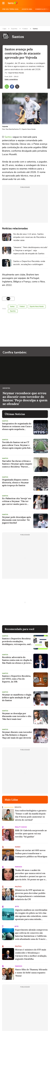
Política (18, 887)
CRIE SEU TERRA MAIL (10, 9)
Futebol (25, 29)
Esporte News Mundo (37, 307)
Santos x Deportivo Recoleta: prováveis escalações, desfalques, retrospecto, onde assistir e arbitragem (17, 641)
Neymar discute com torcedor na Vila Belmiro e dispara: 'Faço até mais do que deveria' (17, 735)
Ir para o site (12, 3)
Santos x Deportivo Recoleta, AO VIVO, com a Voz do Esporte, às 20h (16, 679)
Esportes (14, 29)
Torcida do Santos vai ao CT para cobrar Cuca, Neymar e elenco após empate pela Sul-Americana (16, 445)
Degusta (18, 807)
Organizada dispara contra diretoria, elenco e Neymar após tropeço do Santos (15, 482)
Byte (17, 907)
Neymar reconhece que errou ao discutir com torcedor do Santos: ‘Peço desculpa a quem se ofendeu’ (25, 398)
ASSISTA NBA (27, 9)
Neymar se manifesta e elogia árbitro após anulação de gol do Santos (16, 697)
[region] (25, 19)
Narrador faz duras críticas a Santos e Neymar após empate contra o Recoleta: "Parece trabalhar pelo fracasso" (17, 464)
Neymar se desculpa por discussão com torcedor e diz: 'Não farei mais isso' (17, 716)
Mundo (17, 847)
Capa (5, 29)
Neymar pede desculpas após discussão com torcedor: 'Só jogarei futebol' (16, 520)
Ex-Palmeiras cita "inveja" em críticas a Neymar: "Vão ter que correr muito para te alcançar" (16, 501)
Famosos (18, 867)
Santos (35, 29)
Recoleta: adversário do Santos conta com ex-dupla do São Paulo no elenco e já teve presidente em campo (17, 660)
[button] (3, 3)
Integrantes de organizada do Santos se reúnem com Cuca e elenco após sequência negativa (17, 426)
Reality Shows (21, 827)
